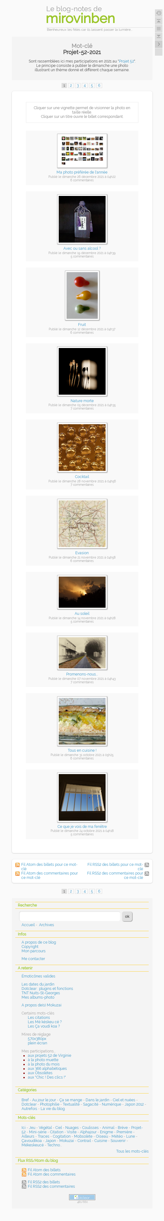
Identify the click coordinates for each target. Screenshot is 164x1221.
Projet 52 (126, 61)
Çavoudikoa (32, 1141)
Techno (53, 1145)
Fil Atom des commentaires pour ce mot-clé (49, 875)
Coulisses (90, 1128)
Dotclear (29, 1104)
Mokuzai (66, 1141)
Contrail (84, 1141)
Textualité (71, 1104)
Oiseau (102, 1136)
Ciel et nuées (124, 1100)
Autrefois (29, 1109)
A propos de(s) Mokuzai (42, 1005)
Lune (130, 1136)
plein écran (37, 1043)
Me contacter (33, 959)
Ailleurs (28, 1136)
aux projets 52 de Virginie (49, 1055)
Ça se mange (70, 1100)
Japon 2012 (134, 1104)
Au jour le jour (44, 1100)
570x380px (37, 1039)
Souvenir (118, 1141)
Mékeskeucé (33, 1145)
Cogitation (62, 1136)
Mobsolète (83, 1136)
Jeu (32, 1128)
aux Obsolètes (40, 1073)
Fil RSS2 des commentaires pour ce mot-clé (115, 875)
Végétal (45, 1128)
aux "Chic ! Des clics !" (47, 1077)
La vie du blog (53, 1109)
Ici (24, 1128)
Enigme (106, 1132)
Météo (117, 1136)
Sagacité (90, 1104)
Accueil (28, 925)
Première (124, 1132)
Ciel (58, 1128)
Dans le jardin (97, 1100)
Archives (46, 925)
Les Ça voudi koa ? (44, 1026)
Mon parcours (34, 951)
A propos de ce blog (39, 942)
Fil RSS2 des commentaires (51, 1186)
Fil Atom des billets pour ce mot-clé (49, 866)
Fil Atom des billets (44, 1170)
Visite (72, 1132)
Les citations (39, 1017)
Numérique (111, 1104)
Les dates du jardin (38, 984)
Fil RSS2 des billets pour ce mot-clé (115, 866)
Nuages (72, 1128)
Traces (43, 1136)
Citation (56, 1132)
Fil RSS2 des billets (44, 1182)
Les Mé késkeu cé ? (45, 1022)
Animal (108, 1128)
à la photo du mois (44, 1064)
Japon (50, 1141)
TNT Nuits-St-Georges (41, 993)
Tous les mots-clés (132, 1151)
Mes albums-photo (38, 997)
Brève (123, 1128)
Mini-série (38, 1132)
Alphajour (88, 1132)
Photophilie (49, 1104)
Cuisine (100, 1141)
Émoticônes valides (38, 976)
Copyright (30, 947)
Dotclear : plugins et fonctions (47, 989)
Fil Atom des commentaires (52, 1174)
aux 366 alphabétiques (47, 1068)
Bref (25, 1100)
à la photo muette (43, 1060)
